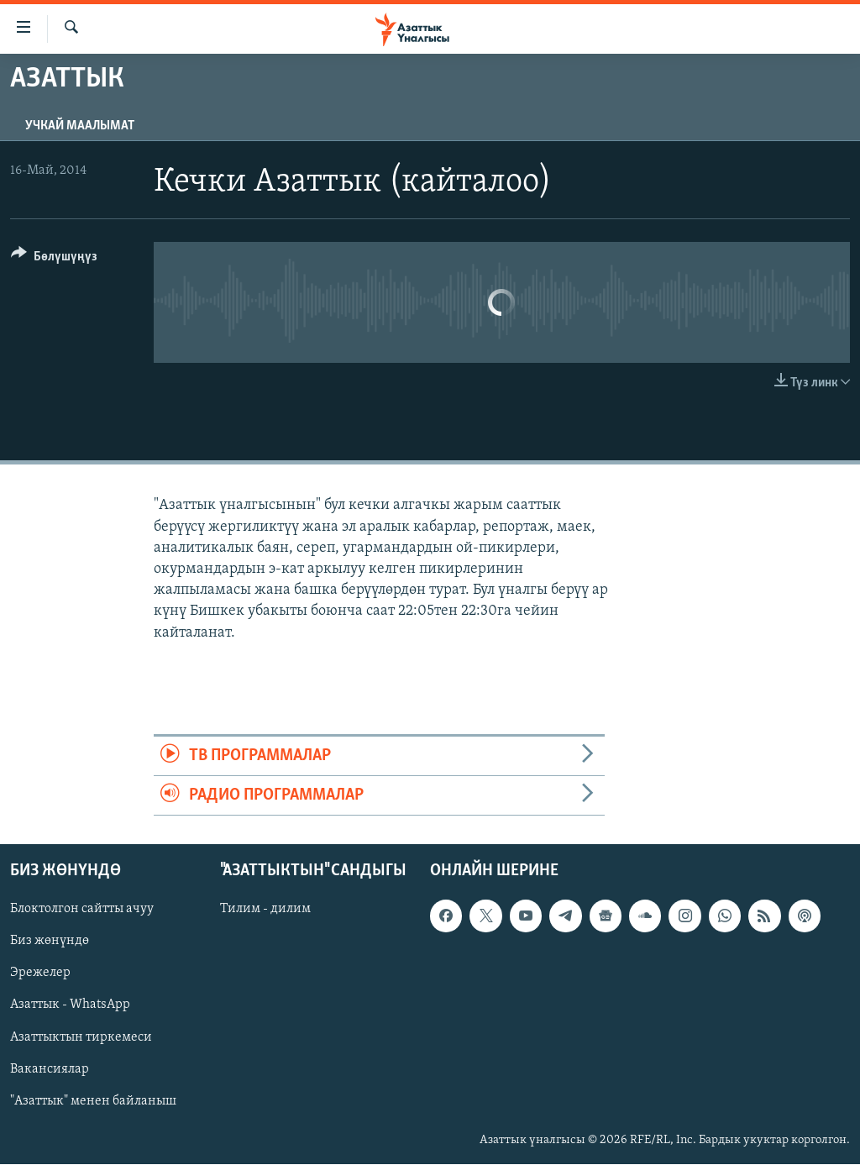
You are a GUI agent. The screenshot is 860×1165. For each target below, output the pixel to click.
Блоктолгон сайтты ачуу (82, 909)
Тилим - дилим (265, 909)
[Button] (54, 259)
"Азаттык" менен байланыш (93, 1101)
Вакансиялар (49, 1069)
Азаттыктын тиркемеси (81, 1037)
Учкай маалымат (79, 126)
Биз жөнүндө (49, 941)
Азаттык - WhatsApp (70, 1005)
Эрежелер (40, 973)
